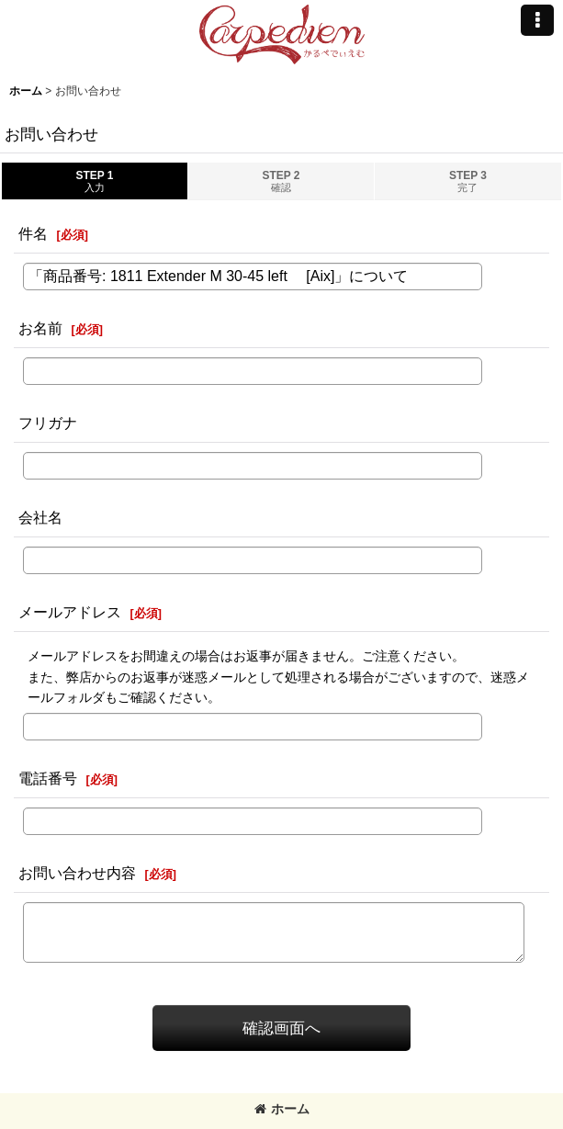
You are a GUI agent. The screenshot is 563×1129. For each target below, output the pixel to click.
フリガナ (47, 422)
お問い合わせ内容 (77, 872)
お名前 (40, 328)
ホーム (282, 1108)
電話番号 (47, 778)
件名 (33, 233)
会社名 (40, 517)
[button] (537, 20)
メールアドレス (69, 612)
